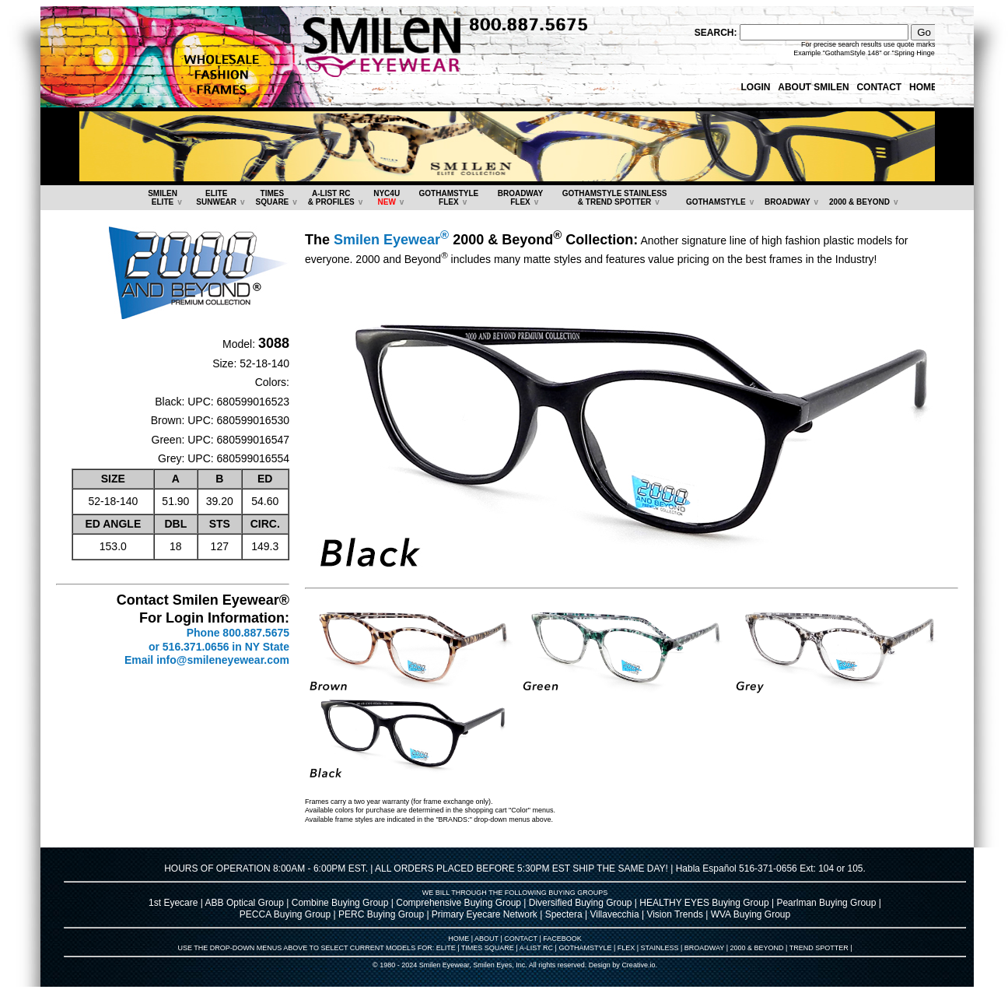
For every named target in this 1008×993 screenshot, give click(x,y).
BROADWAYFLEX (521, 197)
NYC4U (386, 197)
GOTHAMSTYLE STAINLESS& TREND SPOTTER (614, 197)
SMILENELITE (162, 197)
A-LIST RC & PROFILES (331, 197)
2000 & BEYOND (859, 202)
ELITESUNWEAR (216, 197)
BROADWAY (787, 202)
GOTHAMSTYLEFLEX (449, 197)
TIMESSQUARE (272, 197)
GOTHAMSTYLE (716, 202)
